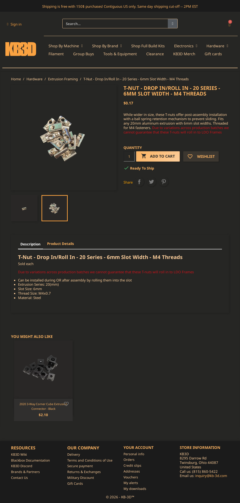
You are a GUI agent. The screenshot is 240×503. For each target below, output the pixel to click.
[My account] (14, 24)
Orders (129, 459)
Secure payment (80, 466)
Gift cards (213, 53)
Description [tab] (30, 244)
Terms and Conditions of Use (89, 460)
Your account (139, 447)
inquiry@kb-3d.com (211, 475)
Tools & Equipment (120, 53)
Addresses (132, 471)
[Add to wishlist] (66, 403)
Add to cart (158, 156)
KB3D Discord (21, 466)
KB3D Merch (184, 53)
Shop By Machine (66, 46)
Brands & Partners (25, 472)
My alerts (131, 483)
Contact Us (19, 477)
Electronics (185, 46)
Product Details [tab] (60, 243)
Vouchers (131, 477)
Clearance (155, 53)
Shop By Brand (107, 46)
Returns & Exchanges (84, 472)
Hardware (217, 46)
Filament (56, 53)
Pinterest (163, 181)
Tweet (151, 181)
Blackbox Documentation (30, 460)
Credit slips (132, 465)
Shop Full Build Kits (148, 45)
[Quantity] (129, 156)
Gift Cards (75, 483)
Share (139, 181)
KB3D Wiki (19, 454)
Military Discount (80, 477)
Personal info (134, 454)
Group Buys (83, 53)
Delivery (73, 454)
